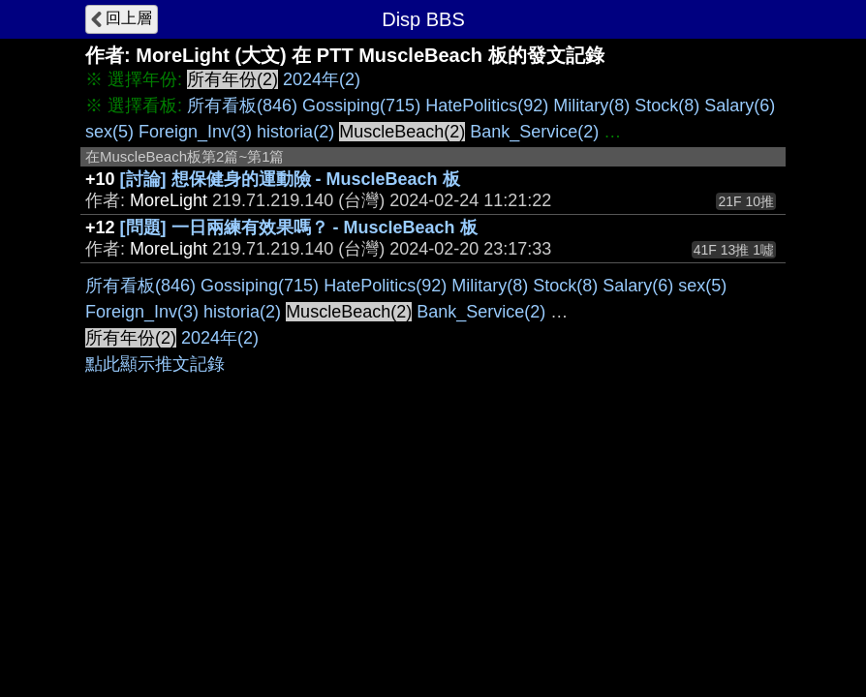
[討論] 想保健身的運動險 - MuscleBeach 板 (290, 179)
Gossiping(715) (361, 105)
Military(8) (591, 105)
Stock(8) (666, 105)
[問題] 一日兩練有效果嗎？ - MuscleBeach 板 (299, 227)
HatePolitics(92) (486, 105)
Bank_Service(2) (534, 131)
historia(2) (295, 131)
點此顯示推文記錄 (155, 364)
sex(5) (109, 131)
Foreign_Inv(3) (195, 131)
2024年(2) (321, 79)
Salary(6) (739, 105)
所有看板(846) (242, 105)
